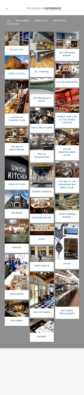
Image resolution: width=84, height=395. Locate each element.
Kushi (42, 239)
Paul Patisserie (42, 312)
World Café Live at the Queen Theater (67, 120)
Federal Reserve (41, 192)
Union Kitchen (16, 184)
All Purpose (42, 72)
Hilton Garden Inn (67, 82)
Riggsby (41, 336)
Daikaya (16, 247)
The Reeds (16, 213)
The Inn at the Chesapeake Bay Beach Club (67, 184)
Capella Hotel (16, 73)
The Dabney (16, 320)
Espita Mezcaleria (41, 128)
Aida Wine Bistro (42, 218)
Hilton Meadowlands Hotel (67, 152)
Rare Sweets (41, 266)
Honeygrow (17, 294)
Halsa (67, 263)
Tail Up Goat (16, 50)
